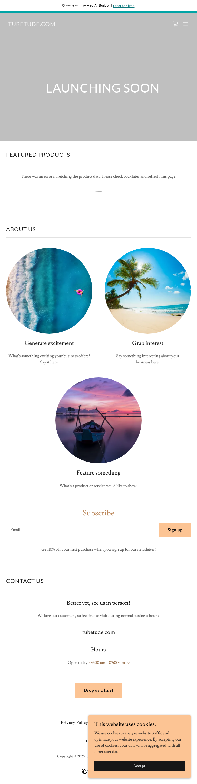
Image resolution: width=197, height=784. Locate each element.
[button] (186, 24)
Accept (139, 765)
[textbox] (79, 530)
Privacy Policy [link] (74, 722)
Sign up (175, 530)
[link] (31, 24)
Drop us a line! (98, 690)
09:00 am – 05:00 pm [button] (107, 662)
